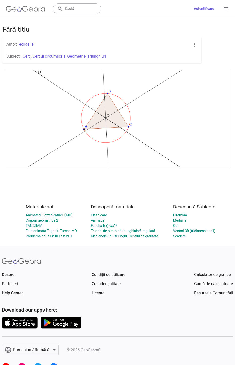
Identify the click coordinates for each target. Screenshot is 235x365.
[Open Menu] (226, 9)
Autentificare (204, 9)
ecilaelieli (27, 44)
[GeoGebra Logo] (25, 9)
